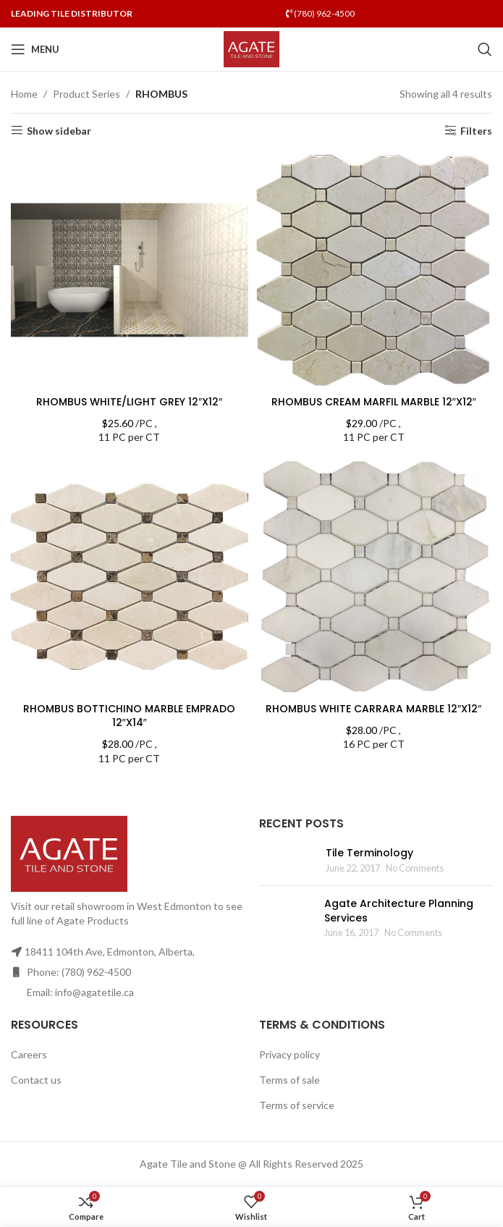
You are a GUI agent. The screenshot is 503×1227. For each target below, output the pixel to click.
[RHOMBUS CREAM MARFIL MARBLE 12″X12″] (374, 270)
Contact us (36, 1080)
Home (24, 94)
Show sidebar (59, 130)
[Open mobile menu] (35, 49)
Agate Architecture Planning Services (398, 910)
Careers (29, 1054)
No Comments (415, 868)
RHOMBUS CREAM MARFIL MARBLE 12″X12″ (373, 402)
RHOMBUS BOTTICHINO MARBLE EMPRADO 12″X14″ (129, 715)
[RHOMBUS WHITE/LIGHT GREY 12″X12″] (129, 270)
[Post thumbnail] (287, 860)
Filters (476, 130)
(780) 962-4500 (320, 13)
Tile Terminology (369, 853)
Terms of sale (289, 1080)
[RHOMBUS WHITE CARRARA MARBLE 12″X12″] (374, 577)
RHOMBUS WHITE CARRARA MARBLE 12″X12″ (373, 708)
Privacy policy (289, 1054)
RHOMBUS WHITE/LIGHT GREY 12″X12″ (129, 402)
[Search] (484, 49)
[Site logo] (251, 48)
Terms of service (296, 1105)
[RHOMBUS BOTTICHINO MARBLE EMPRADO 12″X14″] (129, 577)
